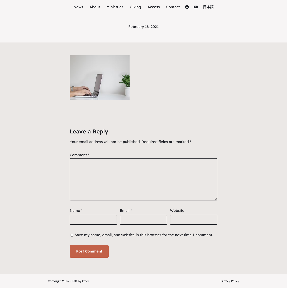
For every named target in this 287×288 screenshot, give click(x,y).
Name (76, 210)
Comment (79, 155)
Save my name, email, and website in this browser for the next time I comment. (144, 235)
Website (177, 210)
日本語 (208, 7)
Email (126, 210)
